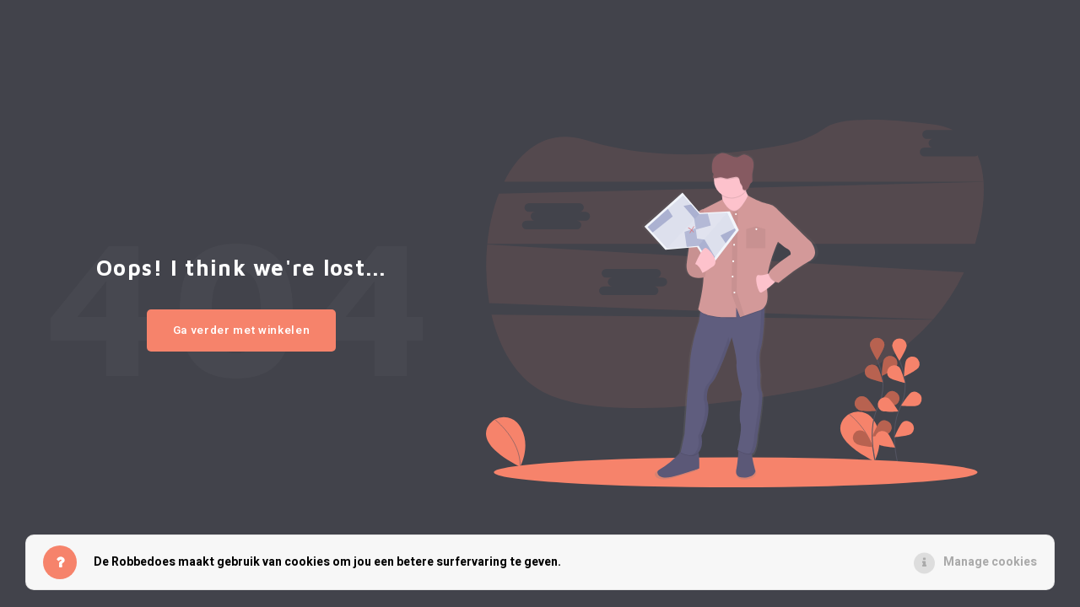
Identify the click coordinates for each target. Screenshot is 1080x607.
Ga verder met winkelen (241, 330)
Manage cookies (990, 562)
